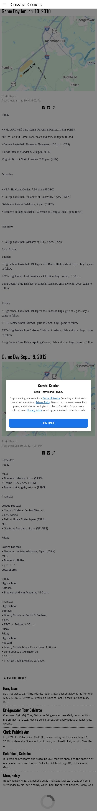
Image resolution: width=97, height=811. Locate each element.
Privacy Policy (43, 402)
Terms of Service (51, 398)
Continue (48, 423)
